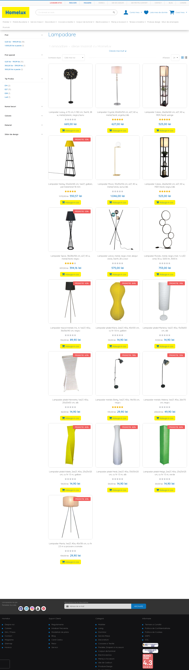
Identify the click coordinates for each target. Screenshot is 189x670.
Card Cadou (57, 639)
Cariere (183, 3)
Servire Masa (104, 636)
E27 (8, 89)
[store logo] (15, 12)
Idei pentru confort (139, 3)
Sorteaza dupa (54, 58)
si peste (14, 45)
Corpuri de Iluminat (106, 651)
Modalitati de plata (60, 632)
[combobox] (76, 12)
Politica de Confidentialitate (157, 628)
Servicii (55, 647)
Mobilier (101, 624)
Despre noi (9, 624)
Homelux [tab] (6, 618)
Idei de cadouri (118, 3)
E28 (7, 93)
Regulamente (57, 624)
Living (100, 628)
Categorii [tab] (100, 618)
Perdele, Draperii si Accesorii (111, 647)
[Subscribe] (138, 606)
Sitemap (8, 643)
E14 (7, 85)
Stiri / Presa (10, 632)
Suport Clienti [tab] (55, 618)
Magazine (87, 3)
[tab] (24, 35)
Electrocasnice (104, 655)
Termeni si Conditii (153, 624)
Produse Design (105, 666)
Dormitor (102, 632)
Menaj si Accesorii (106, 658)
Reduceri (73, 3)
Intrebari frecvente (60, 628)
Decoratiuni (103, 639)
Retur (54, 643)
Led (7, 97)
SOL (147, 639)
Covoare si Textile (106, 643)
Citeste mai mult (116, 51)
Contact (158, 3)
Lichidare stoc (56, 3)
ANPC (147, 636)
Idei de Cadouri (105, 662)
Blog (171, 3)
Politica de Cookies (153, 632)
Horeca (102, 3)
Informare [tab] (146, 618)
